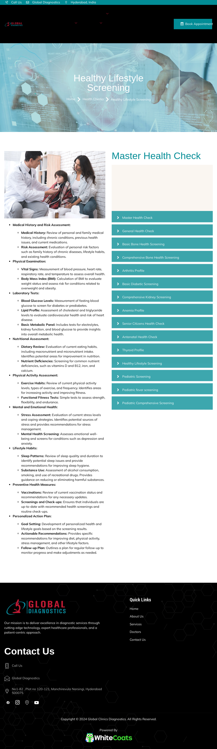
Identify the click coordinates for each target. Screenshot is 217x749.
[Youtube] (36, 702)
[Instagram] (17, 702)
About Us (71, 14)
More (96, 23)
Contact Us (57, 32)
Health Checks (64, 23)
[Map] (27, 702)
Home (53, 14)
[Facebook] (8, 702)
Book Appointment (196, 24)
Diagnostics (98, 14)
